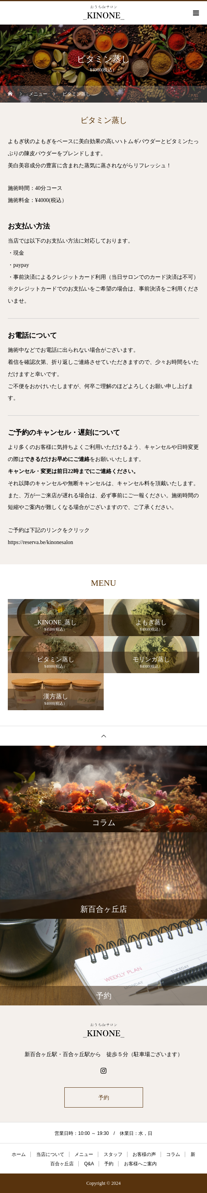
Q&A (89, 1163)
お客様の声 (144, 1154)
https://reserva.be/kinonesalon (40, 542)
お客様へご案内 (140, 1163)
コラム (173, 1154)
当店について (50, 1154)
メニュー (83, 1154)
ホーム (19, 1154)
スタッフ (113, 1154)
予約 (103, 1097)
